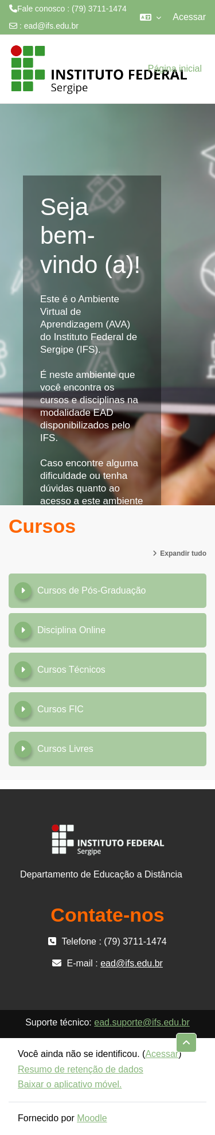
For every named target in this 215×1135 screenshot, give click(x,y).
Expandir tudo (183, 553)
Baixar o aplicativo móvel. (70, 1084)
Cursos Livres (65, 749)
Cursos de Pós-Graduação (91, 590)
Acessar (189, 17)
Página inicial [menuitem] (175, 68)
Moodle (92, 1118)
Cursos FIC (60, 709)
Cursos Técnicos (71, 669)
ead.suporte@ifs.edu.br (142, 1022)
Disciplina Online (71, 630)
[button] (150, 17)
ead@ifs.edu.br (51, 25)
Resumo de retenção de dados (80, 1069)
